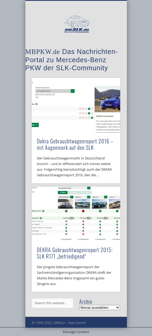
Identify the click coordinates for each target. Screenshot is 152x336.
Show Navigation (107, 48)
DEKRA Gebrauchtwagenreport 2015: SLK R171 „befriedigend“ (75, 253)
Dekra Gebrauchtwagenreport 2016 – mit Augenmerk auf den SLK (75, 144)
